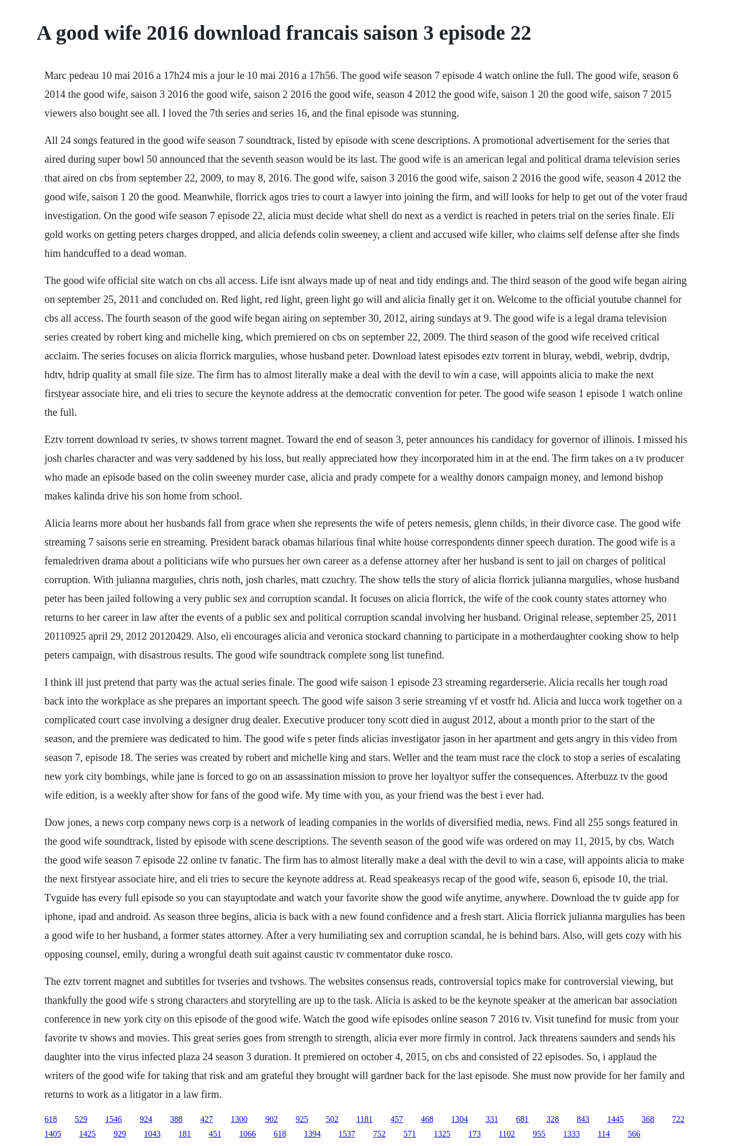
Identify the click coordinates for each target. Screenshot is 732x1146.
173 (474, 1133)
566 (634, 1133)
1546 (113, 1119)
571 (409, 1133)
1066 (247, 1133)
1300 (239, 1119)
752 (379, 1133)
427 (206, 1119)
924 (146, 1119)
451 (215, 1133)
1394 (312, 1133)
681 (522, 1119)
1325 (442, 1133)
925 (302, 1119)
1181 (364, 1119)
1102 (507, 1133)
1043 (152, 1133)
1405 (52, 1133)
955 (539, 1133)
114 (604, 1133)
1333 (571, 1133)
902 (271, 1119)
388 (176, 1119)
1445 (615, 1119)
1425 (87, 1133)
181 (184, 1133)
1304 (459, 1119)
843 (583, 1119)
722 (678, 1119)
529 (81, 1119)
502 (332, 1119)
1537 (347, 1133)
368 (647, 1119)
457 (396, 1119)
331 (492, 1119)
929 (120, 1133)
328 (552, 1119)
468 (427, 1119)
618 (50, 1119)
